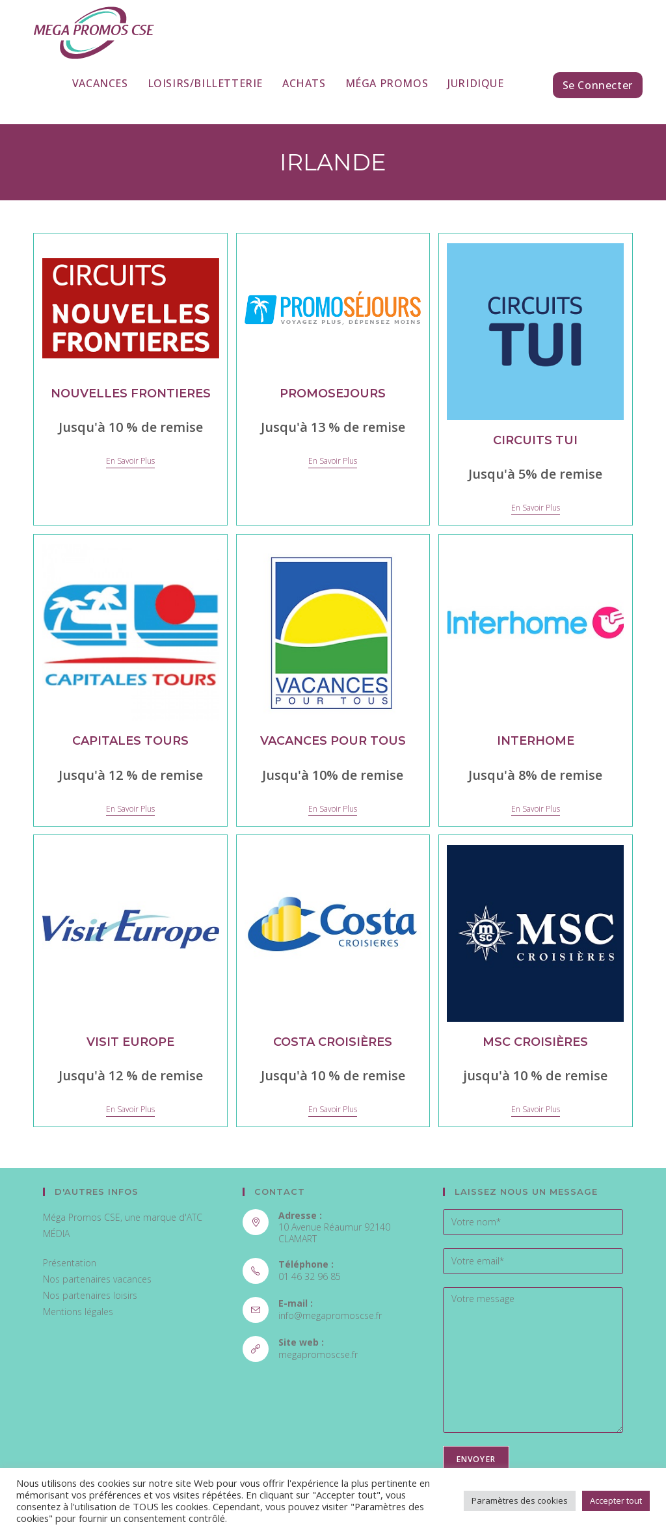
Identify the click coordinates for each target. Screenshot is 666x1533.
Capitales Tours (130, 741)
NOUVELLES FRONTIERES (131, 393)
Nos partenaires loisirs (90, 1295)
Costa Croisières (332, 1042)
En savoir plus (130, 461)
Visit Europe (130, 1042)
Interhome (535, 741)
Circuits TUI (535, 440)
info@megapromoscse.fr (330, 1315)
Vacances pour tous (333, 741)
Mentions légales (78, 1311)
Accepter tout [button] (616, 1500)
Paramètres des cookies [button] (520, 1500)
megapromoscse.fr (318, 1354)
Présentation (69, 1263)
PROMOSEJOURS (333, 393)
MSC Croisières (535, 1042)
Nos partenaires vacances (97, 1279)
